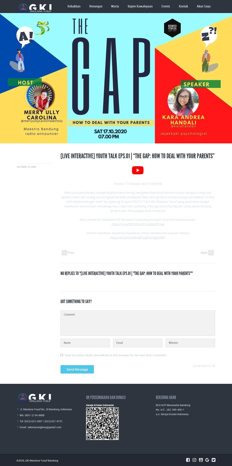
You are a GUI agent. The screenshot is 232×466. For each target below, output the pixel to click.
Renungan (95, 6)
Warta (115, 6)
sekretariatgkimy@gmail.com (44, 427)
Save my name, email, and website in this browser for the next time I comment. (116, 355)
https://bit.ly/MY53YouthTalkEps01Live (137, 224)
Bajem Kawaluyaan (140, 6)
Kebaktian (74, 6)
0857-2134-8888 (34, 415)
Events (165, 6)
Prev (68, 252)
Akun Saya (204, 6)
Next (207, 252)
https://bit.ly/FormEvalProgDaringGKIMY (137, 238)
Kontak (183, 6)
